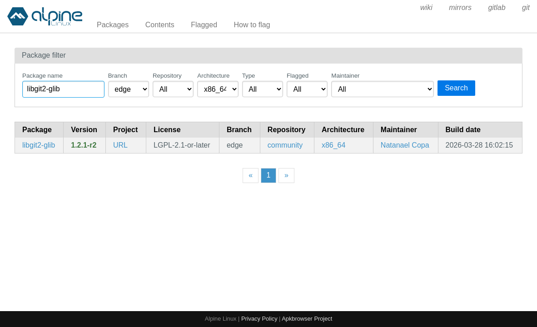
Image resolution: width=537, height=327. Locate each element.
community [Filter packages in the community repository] (285, 145)
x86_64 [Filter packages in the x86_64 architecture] (334, 145)
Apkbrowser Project (307, 318)
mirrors (460, 7)
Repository (167, 75)
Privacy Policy (259, 318)
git (526, 7)
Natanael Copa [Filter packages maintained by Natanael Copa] (405, 145)
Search (456, 88)
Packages (113, 25)
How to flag (252, 25)
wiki (426, 7)
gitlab (496, 7)
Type (248, 75)
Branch (117, 75)
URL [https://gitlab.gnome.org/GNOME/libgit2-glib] (120, 145)
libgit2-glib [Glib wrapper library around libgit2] (38, 145)
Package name (42, 75)
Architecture (213, 75)
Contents (159, 25)
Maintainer (345, 75)
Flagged (204, 25)
